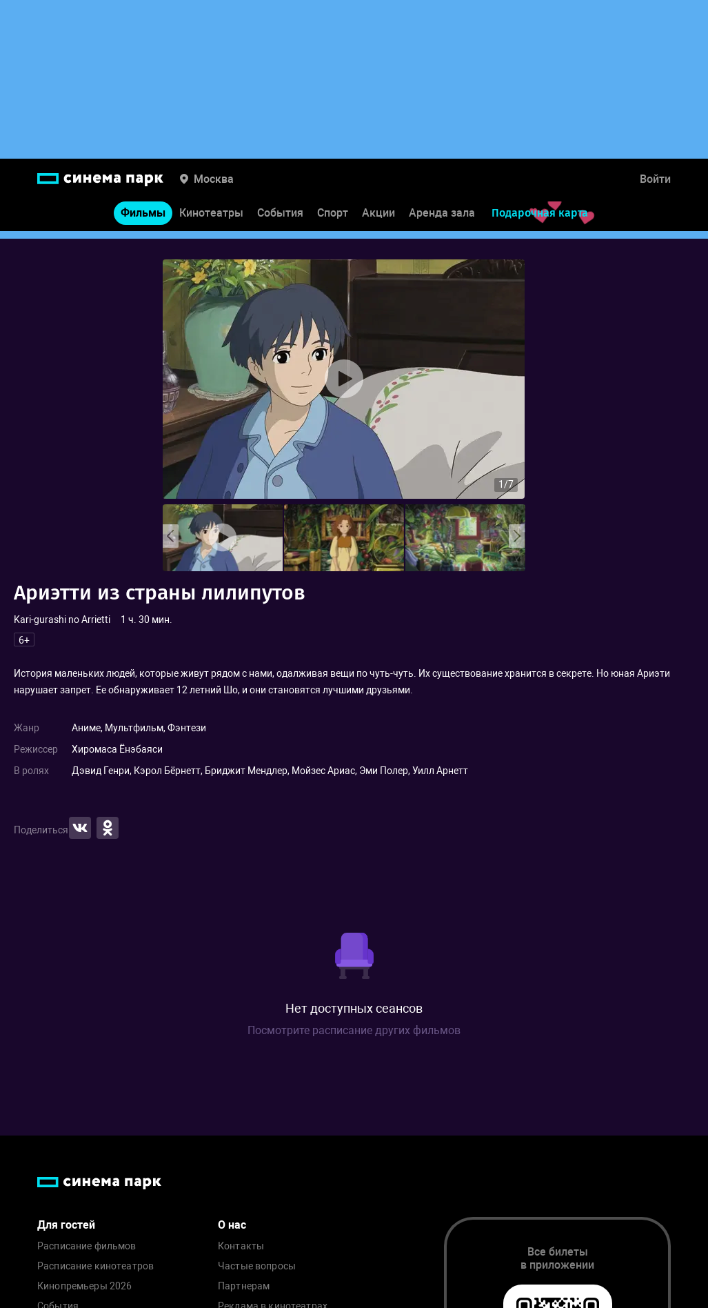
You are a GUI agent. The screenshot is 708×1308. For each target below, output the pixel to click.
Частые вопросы (257, 1266)
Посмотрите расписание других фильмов (354, 1030)
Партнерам (244, 1286)
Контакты (241, 1246)
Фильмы (143, 219)
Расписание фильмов (86, 1246)
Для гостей (66, 1224)
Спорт (332, 219)
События (280, 219)
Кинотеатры (211, 219)
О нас (232, 1224)
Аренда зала (442, 219)
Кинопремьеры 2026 (84, 1286)
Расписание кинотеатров (95, 1266)
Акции (378, 219)
